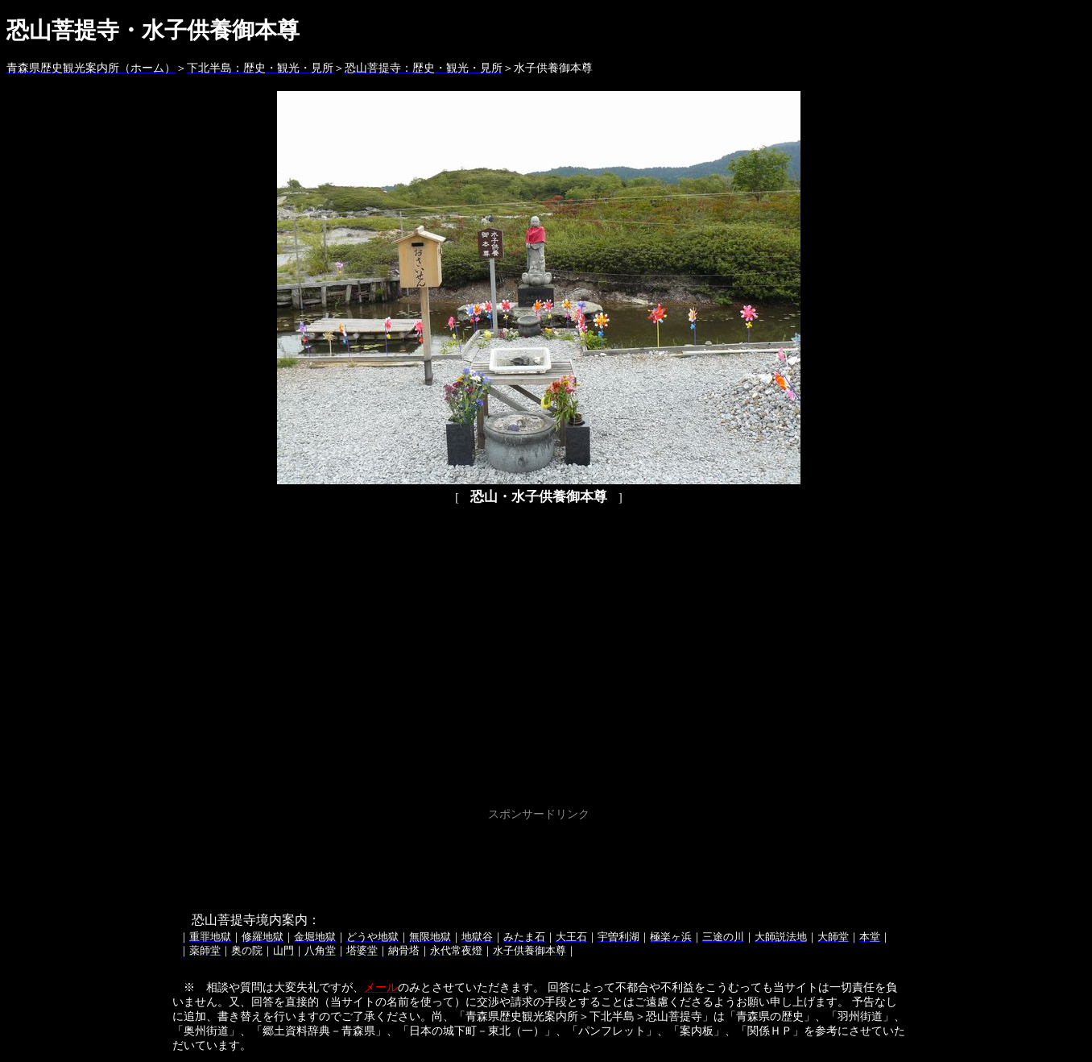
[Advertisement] (539, 861)
